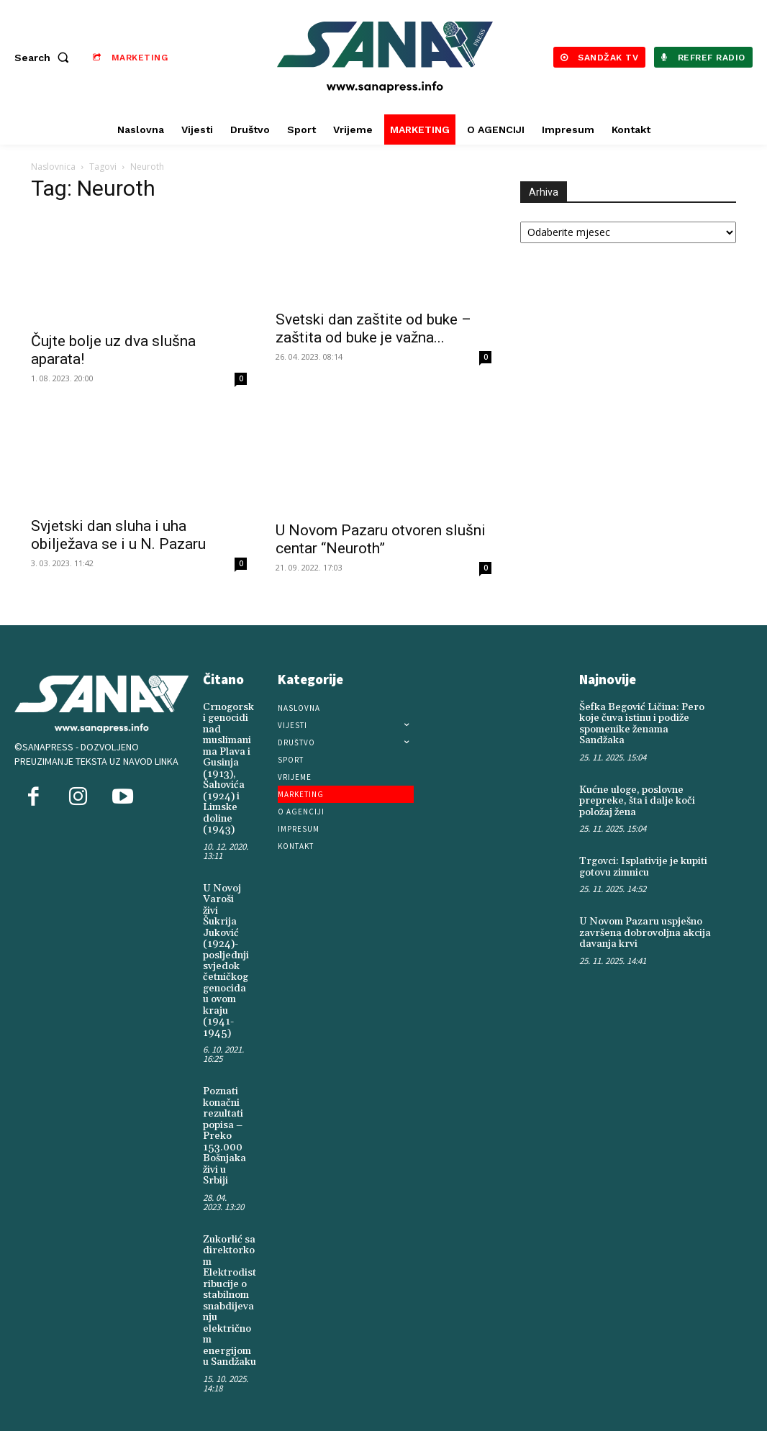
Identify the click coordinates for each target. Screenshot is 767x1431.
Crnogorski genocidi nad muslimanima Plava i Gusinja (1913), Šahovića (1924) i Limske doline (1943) (228, 768)
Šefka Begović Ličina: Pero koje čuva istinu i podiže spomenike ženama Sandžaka (641, 724)
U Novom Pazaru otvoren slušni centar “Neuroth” (381, 539)
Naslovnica (53, 166)
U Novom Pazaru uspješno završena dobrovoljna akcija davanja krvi (645, 932)
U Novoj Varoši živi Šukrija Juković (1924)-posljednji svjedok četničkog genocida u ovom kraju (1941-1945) (226, 959)
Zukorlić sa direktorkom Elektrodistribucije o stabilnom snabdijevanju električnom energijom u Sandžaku (229, 1297)
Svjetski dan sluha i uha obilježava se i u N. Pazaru (118, 535)
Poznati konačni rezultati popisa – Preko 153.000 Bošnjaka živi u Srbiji (224, 1134)
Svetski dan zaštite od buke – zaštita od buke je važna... (373, 328)
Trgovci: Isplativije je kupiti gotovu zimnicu (643, 866)
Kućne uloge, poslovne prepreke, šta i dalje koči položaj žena (637, 800)
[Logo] (385, 57)
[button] (44, 57)
